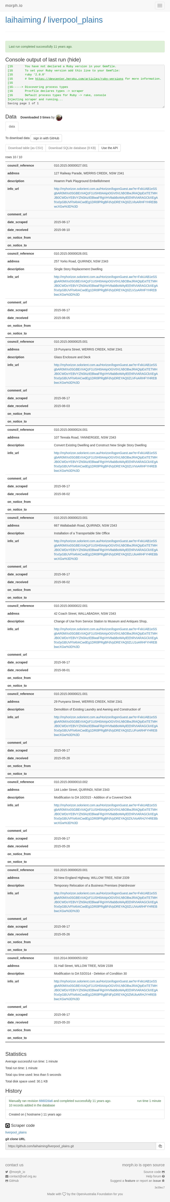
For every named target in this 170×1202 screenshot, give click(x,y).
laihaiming (23, 19)
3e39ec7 (160, 1187)
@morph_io (17, 1172)
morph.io (14, 5)
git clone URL (15, 1139)
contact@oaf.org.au (22, 1176)
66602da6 (46, 1101)
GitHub (14, 1180)
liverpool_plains (75, 19)
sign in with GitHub (46, 138)
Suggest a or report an (136, 1180)
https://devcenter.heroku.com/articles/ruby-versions (79, 79)
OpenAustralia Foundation (95, 1194)
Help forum (153, 1176)
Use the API (109, 148)
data (12, 126)
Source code (152, 1172)
